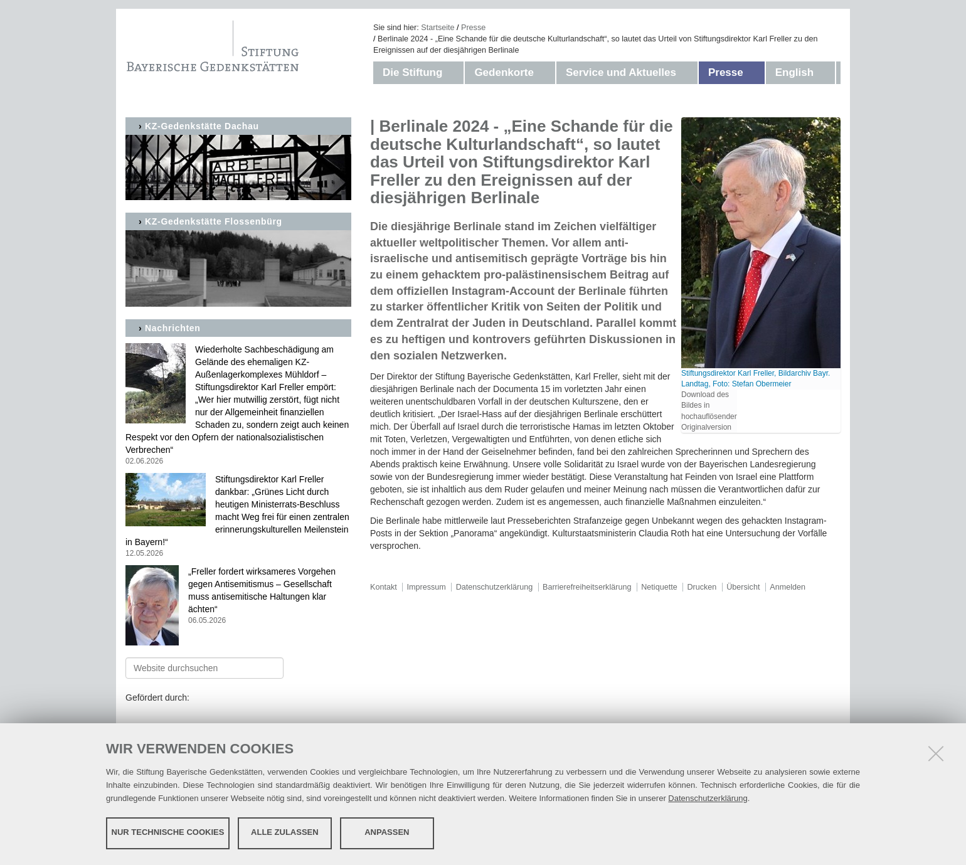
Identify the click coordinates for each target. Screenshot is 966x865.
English (794, 72)
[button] (455, 72)
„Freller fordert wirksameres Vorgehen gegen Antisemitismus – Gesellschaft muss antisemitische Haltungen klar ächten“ (238, 596)
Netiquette (659, 587)
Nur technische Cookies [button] (168, 832)
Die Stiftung (412, 72)
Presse (473, 27)
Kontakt (383, 587)
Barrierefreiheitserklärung (587, 587)
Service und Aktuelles (621, 72)
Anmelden (787, 587)
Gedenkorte (503, 72)
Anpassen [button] (386, 832)
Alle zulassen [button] (285, 832)
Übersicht (743, 587)
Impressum (426, 587)
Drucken (701, 587)
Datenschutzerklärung (707, 797)
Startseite (437, 27)
